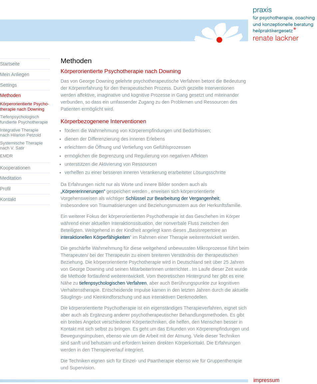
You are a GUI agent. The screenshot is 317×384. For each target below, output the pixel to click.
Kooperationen (15, 167)
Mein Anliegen (14, 74)
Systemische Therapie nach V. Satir (21, 146)
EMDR (6, 155)
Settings (8, 85)
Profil (5, 188)
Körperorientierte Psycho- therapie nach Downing (24, 106)
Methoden (10, 95)
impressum (266, 380)
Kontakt (8, 199)
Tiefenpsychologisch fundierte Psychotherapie (24, 119)
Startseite (10, 63)
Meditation (11, 178)
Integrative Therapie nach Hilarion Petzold (20, 133)
